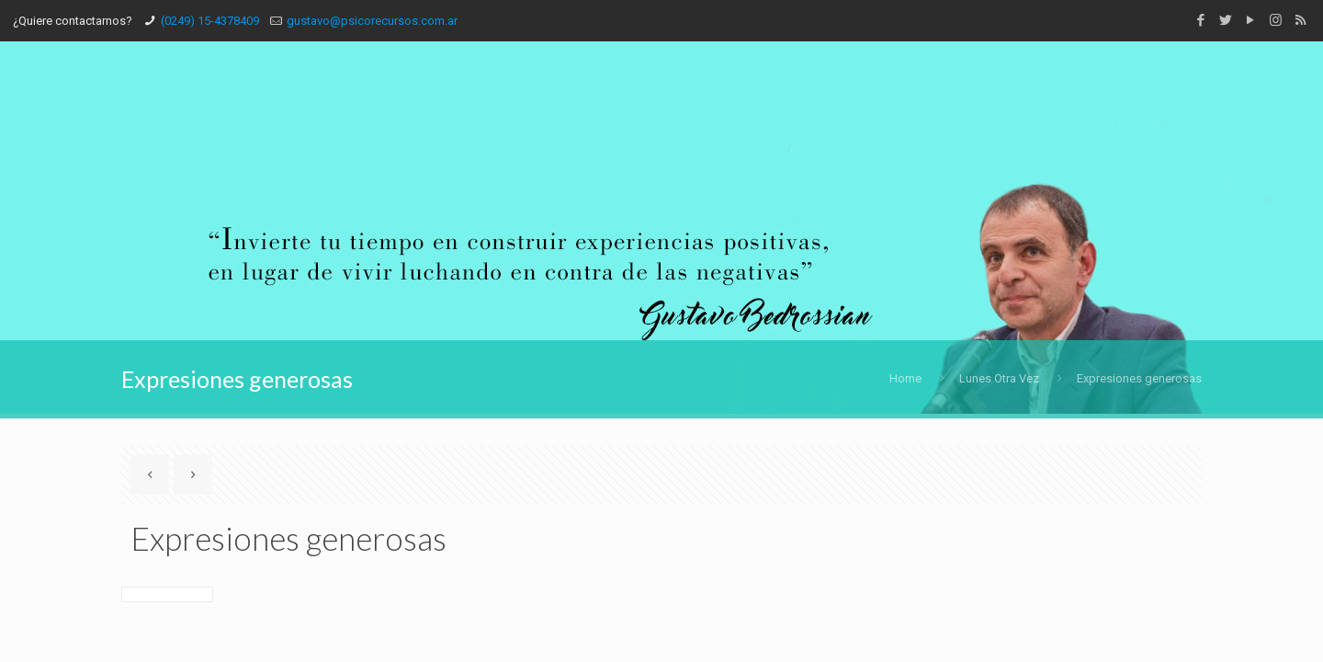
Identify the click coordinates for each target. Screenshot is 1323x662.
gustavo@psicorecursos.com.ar (372, 21)
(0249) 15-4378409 (210, 21)
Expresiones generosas (1139, 378)
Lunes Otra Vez (999, 378)
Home (905, 378)
